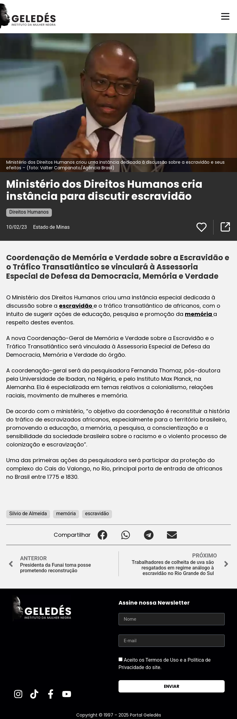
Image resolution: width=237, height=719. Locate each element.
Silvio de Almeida (28, 513)
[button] (102, 534)
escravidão (76, 305)
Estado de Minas (51, 227)
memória (199, 314)
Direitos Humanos (29, 212)
